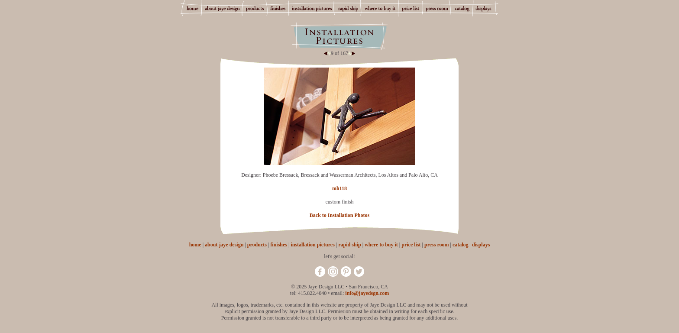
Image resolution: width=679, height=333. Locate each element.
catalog (461, 245)
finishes (278, 245)
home (195, 245)
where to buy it (381, 245)
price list (410, 245)
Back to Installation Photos (339, 215)
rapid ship (349, 245)
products (257, 245)
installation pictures (312, 245)
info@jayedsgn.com (367, 293)
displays (481, 245)
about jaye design (224, 245)
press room (436, 245)
